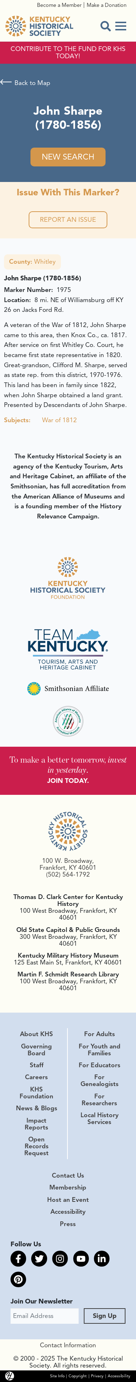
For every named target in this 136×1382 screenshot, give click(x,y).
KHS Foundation (36, 1092)
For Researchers (99, 1099)
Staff (37, 1065)
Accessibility (68, 1212)
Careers (36, 1077)
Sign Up (104, 1316)
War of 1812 (59, 420)
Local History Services (100, 1118)
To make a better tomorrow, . (68, 764)
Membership (67, 1187)
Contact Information (68, 1345)
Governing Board (36, 1049)
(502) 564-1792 (68, 874)
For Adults (99, 1034)
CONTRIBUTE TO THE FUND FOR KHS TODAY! (68, 53)
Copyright (78, 1376)
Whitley (32, 262)
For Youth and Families (99, 1049)
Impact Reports (36, 1123)
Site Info (57, 1376)
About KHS (36, 1034)
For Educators (99, 1065)
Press (68, 1224)
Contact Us (68, 1175)
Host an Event (68, 1200)
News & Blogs (36, 1108)
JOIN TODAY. (68, 781)
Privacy (97, 1376)
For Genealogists (100, 1080)
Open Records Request (36, 1146)
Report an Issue (68, 220)
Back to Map (32, 83)
